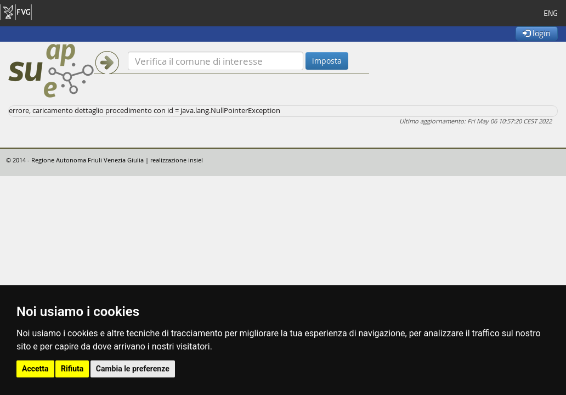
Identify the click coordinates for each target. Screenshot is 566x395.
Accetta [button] (35, 368)
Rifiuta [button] (72, 368)
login (537, 33)
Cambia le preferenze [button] (132, 368)
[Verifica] (215, 61)
